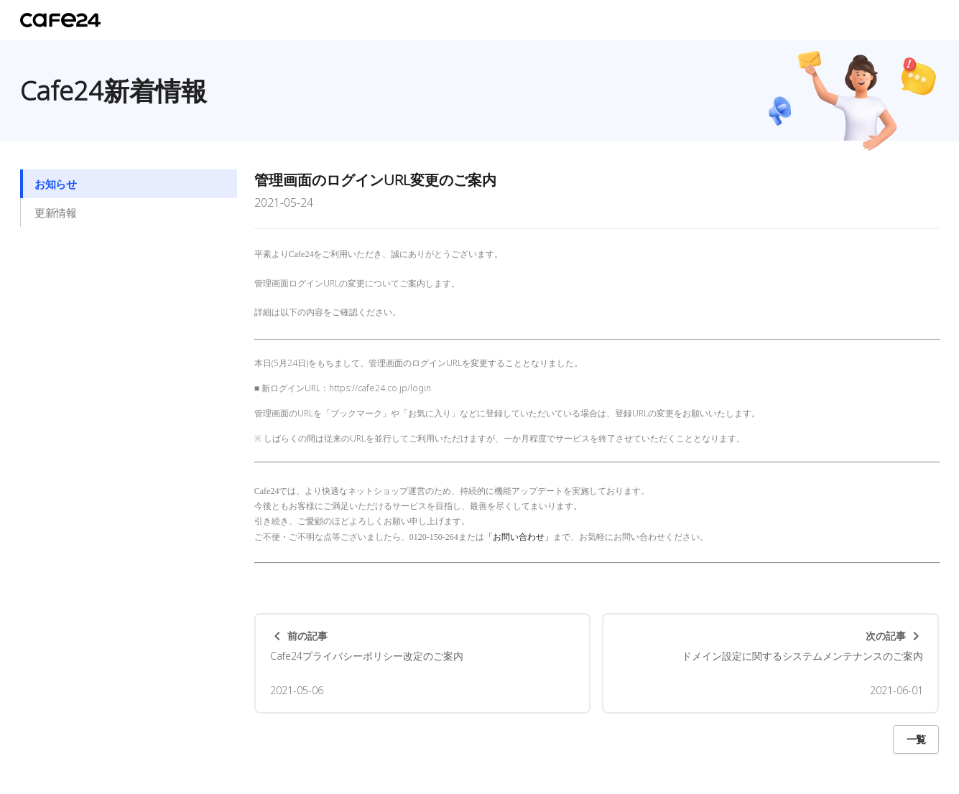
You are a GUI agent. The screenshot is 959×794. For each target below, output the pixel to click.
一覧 (916, 739)
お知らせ (55, 184)
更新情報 (55, 212)
